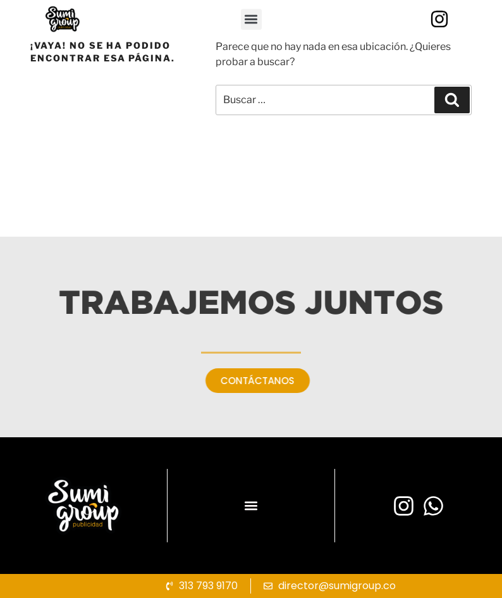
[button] (251, 33)
